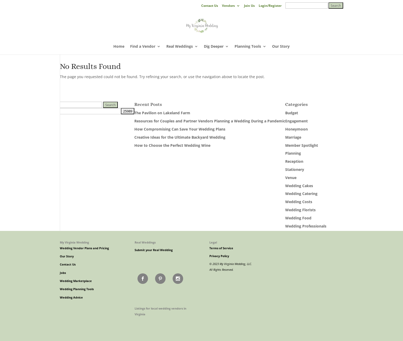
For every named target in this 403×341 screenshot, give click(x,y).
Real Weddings (179, 47)
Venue (290, 177)
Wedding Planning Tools (77, 289)
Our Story (281, 47)
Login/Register (270, 6)
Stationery (294, 169)
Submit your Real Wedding (154, 250)
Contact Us (209, 6)
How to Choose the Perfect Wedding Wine (172, 145)
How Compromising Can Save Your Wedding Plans (179, 129)
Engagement (296, 120)
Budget (291, 112)
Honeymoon (296, 129)
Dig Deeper (214, 47)
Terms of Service (221, 248)
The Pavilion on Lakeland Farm (162, 112)
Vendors (228, 6)
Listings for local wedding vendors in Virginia (160, 311)
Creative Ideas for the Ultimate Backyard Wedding (179, 137)
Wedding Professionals (305, 226)
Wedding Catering (301, 193)
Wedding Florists (300, 209)
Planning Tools (248, 47)
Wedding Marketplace (76, 281)
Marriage (293, 137)
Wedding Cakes (299, 185)
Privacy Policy (219, 256)
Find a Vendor (142, 47)
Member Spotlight (301, 145)
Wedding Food (298, 217)
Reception (294, 161)
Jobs (63, 273)
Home (118, 47)
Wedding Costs (298, 201)
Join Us (249, 6)
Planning (293, 153)
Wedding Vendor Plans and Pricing (84, 248)
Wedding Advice (71, 297)
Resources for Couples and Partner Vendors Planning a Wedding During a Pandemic (209, 120)
